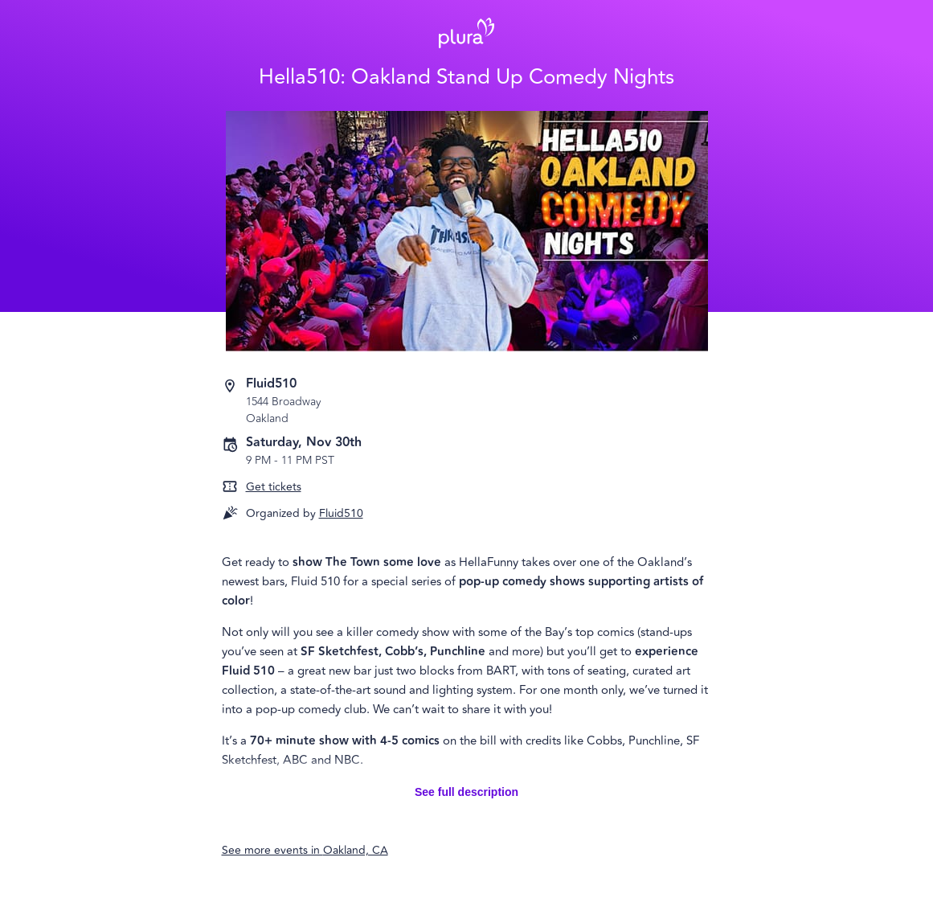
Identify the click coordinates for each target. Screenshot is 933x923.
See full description (466, 792)
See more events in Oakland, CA (305, 850)
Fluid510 (341, 513)
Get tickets (273, 486)
